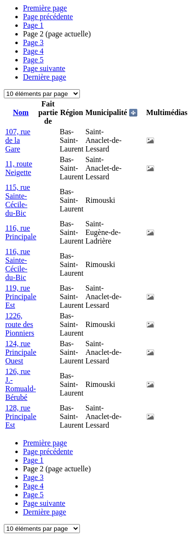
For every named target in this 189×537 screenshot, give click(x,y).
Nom (21, 112)
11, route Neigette (18, 168)
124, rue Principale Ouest (20, 352)
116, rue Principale (20, 232)
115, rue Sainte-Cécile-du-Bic (17, 200)
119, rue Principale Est (20, 296)
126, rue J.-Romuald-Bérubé (20, 384)
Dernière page (44, 77)
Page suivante (44, 68)
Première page (45, 8)
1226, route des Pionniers (19, 324)
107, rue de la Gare (17, 140)
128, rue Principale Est (20, 416)
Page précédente (48, 16)
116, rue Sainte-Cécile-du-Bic (17, 264)
